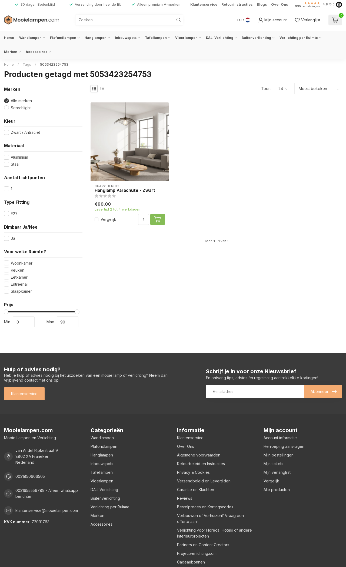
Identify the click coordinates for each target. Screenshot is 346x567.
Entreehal (19, 284)
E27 (14, 214)
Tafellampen (156, 38)
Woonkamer (21, 263)
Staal (15, 164)
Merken (10, 52)
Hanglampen (96, 38)
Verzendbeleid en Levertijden (204, 481)
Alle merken (21, 101)
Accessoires (36, 52)
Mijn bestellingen (279, 455)
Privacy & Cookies (193, 472)
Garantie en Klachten (195, 489)
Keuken (17, 270)
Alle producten (277, 489)
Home (9, 38)
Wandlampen (30, 38)
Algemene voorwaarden (198, 455)
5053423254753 (54, 64)
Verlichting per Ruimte (299, 38)
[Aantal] (143, 219)
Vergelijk (108, 219)
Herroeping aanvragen (284, 446)
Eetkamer (19, 277)
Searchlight (21, 108)
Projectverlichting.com (197, 553)
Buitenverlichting (256, 38)
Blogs (262, 4)
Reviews (184, 498)
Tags (27, 64)
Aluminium (19, 157)
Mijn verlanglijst (277, 472)
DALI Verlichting (219, 38)
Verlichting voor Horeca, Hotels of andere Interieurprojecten (214, 533)
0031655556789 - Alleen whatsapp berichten (46, 493)
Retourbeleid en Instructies (201, 463)
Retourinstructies (237, 4)
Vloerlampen (186, 38)
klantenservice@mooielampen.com (46, 510)
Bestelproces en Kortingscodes (205, 507)
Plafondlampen (63, 38)
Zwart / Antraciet (25, 132)
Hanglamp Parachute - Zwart (125, 190)
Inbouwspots (126, 38)
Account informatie (280, 437)
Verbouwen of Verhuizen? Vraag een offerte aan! (210, 518)
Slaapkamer (21, 291)
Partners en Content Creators (203, 544)
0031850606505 (30, 476)
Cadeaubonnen (191, 562)
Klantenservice (203, 4)
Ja (13, 238)
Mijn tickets (273, 463)
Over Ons (279, 4)
